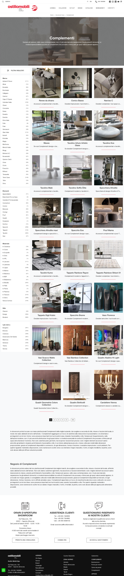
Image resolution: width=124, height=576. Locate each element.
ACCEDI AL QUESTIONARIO (99, 540)
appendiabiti (7, 194)
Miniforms (6, 144)
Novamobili (6, 156)
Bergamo (5, 328)
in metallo (6, 283)
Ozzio (4, 165)
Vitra (4, 183)
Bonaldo (5, 87)
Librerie (66, 562)
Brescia (5, 331)
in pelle (5, 286)
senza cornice (7, 301)
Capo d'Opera (7, 99)
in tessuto (6, 295)
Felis (4, 123)
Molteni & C (6, 153)
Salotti (66, 569)
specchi (5, 227)
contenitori (6, 203)
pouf (4, 215)
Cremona (5, 334)
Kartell (5, 135)
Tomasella (6, 174)
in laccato (6, 261)
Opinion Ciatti (7, 159)
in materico (6, 274)
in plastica (6, 292)
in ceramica (6, 246)
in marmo (5, 271)
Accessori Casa (60, 15)
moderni (5, 317)
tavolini (5, 233)
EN (91, 1)
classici (5, 311)
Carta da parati (96, 567)
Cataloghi (89, 8)
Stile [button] (4, 308)
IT (87, 1)
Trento (5, 346)
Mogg (4, 150)
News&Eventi (100, 8)
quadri (5, 218)
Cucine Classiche (69, 556)
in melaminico (7, 280)
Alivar (4, 84)
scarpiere (6, 221)
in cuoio (5, 249)
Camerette (94, 556)
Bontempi (6, 90)
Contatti (111, 8)
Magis (4, 141)
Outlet (72, 8)
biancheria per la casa (10, 197)
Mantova (5, 340)
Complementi (70, 15)
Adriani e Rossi (7, 81)
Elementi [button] (6, 191)
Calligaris (5, 93)
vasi (4, 236)
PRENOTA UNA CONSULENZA (25, 540)
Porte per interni (96, 564)
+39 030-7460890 (16, 570)
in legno (5, 268)
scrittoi (5, 224)
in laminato (6, 265)
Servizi (38, 560)
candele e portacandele (10, 200)
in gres (5, 255)
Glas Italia (6, 132)
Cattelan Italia (7, 102)
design (5, 314)
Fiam (4, 126)
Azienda (53, 8)
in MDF (5, 277)
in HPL (5, 258)
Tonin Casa (6, 177)
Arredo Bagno (68, 574)
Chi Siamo (39, 558)
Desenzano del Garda (10, 337)
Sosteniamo (39, 570)
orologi (5, 212)
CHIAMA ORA (62, 540)
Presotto (5, 168)
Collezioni (62, 8)
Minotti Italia (7, 147)
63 (73, 420)
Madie (65, 567)
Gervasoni (6, 129)
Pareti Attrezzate (69, 564)
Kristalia (5, 138)
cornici (5, 206)
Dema (4, 111)
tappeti (5, 230)
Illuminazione (95, 562)
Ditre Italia (6, 120)
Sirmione (5, 343)
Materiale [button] (6, 243)
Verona (5, 349)
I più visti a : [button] (7, 325)
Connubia (6, 108)
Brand (80, 8)
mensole (5, 209)
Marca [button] (5, 78)
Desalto (5, 114)
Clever (5, 105)
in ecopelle (6, 252)
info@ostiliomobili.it (18, 572)
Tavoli (65, 572)
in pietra (5, 289)
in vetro (5, 298)
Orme (4, 162)
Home (51, 15)
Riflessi (5, 171)
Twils (4, 180)
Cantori (5, 96)
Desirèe (5, 117)
